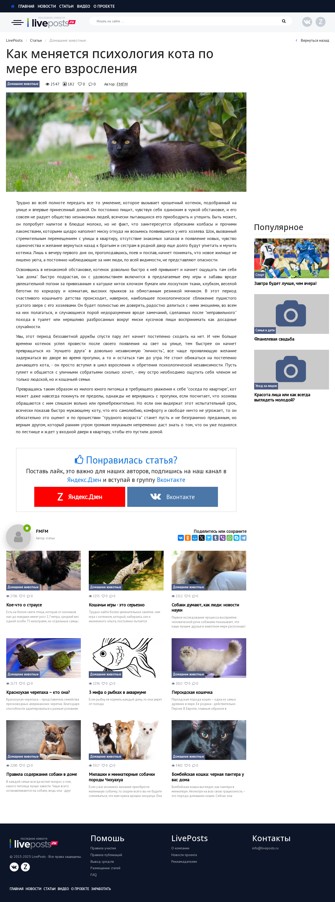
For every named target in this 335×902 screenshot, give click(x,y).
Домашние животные (22, 84)
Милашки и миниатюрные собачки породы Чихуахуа (122, 777)
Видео (83, 6)
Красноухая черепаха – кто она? (38, 692)
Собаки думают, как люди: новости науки (205, 607)
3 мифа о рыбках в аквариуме (117, 692)
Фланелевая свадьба (274, 339)
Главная (22, 6)
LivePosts (14, 40)
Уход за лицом (266, 386)
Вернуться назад (312, 40)
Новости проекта (184, 855)
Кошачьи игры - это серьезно (116, 605)
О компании (180, 848)
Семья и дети (265, 330)
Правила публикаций (106, 855)
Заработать (101, 889)
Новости (47, 6)
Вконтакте (171, 480)
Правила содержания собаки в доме (41, 774)
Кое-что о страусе (24, 605)
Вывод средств (102, 861)
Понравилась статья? (126, 459)
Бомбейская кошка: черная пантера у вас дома (208, 777)
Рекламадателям (184, 861)
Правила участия (103, 848)
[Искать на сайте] (190, 21)
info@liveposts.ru (265, 848)
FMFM (122, 83)
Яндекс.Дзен (84, 480)
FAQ (94, 874)
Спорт (259, 275)
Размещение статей (105, 868)
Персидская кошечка (192, 692)
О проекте (104, 6)
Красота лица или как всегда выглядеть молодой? (282, 397)
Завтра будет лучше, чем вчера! (285, 283)
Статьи (66, 6)
